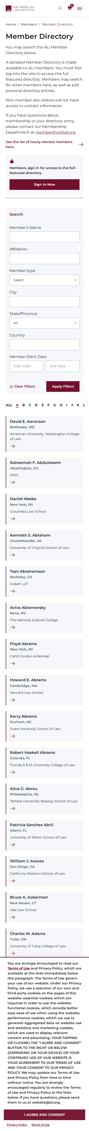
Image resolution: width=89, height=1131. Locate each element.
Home (11, 24)
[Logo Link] (20, 8)
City (13, 292)
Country (17, 335)
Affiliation (18, 249)
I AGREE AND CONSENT (44, 1115)
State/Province (23, 313)
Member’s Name (25, 227)
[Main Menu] (79, 8)
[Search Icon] (60, 8)
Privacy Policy (17, 1125)
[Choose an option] (44, 280)
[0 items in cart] (69, 8)
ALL (9, 405)
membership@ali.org (55, 132)
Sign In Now (44, 184)
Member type (22, 270)
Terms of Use (40, 1125)
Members (29, 24)
